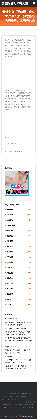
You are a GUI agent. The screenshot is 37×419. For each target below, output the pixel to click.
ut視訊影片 (27, 402)
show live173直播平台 (20, 407)
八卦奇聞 (19, 241)
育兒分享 (19, 283)
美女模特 (19, 214)
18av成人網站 (7, 407)
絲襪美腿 (19, 209)
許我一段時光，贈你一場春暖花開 (16, 328)
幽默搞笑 (19, 246)
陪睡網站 (31, 407)
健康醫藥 (19, 294)
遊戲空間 (19, 267)
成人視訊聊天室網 (11, 319)
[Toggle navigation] (34, 2)
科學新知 (19, 257)
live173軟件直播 (21, 396)
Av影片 (19, 304)
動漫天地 (19, 262)
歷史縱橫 (19, 251)
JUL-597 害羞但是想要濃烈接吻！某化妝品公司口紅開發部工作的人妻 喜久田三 (18, 340)
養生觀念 (19, 288)
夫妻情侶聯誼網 (11, 399)
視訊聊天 (19, 299)
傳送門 (7, 138)
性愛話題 (19, 230)
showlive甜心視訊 (7, 396)
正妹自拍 (19, 220)
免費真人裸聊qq (10, 347)
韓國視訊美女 (9, 356)
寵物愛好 (19, 278)
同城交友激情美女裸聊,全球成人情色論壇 (21, 393)
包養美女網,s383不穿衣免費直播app (19, 403)
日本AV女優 (19, 225)
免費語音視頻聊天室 (15, 416)
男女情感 (19, 236)
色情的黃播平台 (29, 405)
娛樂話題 (19, 273)
